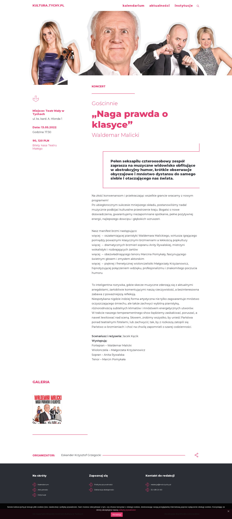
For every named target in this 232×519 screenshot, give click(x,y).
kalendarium (133, 5)
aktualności (159, 5)
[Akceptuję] (228, 511)
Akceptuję (116, 515)
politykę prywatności (127, 510)
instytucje (184, 5)
